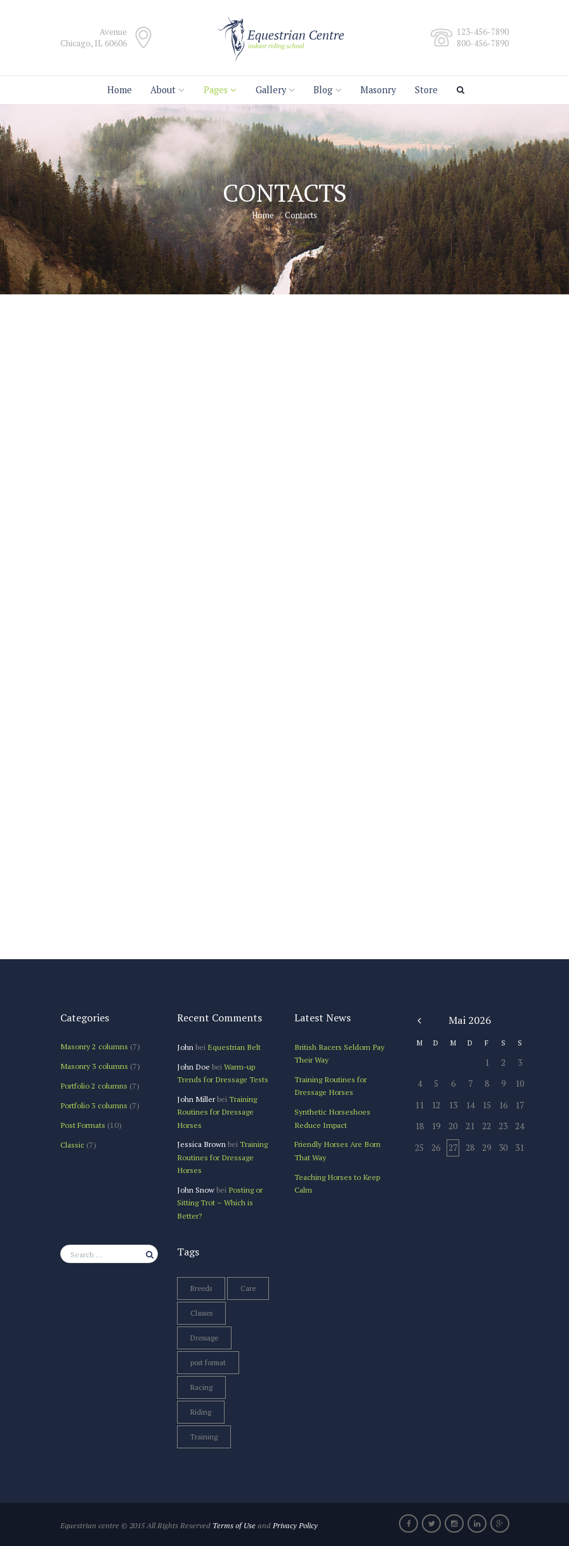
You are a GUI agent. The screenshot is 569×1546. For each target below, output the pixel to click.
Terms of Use (234, 1525)
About (163, 90)
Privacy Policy (295, 1525)
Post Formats (82, 1125)
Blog (322, 90)
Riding (200, 1412)
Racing (201, 1387)
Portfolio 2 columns (94, 1085)
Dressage (204, 1337)
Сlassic (72, 1144)
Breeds (201, 1288)
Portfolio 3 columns (94, 1105)
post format (208, 1362)
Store (426, 90)
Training (204, 1436)
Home (119, 90)
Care (248, 1288)
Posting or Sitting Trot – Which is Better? (220, 1202)
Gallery (271, 90)
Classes (201, 1313)
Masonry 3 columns (94, 1066)
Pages (216, 90)
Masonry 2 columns (94, 1046)
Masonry (378, 90)
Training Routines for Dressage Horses (217, 1112)
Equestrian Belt (234, 1047)
